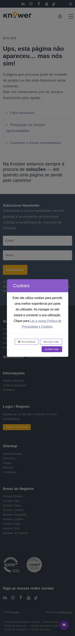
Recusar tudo (51, 341)
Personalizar (26, 341)
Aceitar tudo (52, 349)
